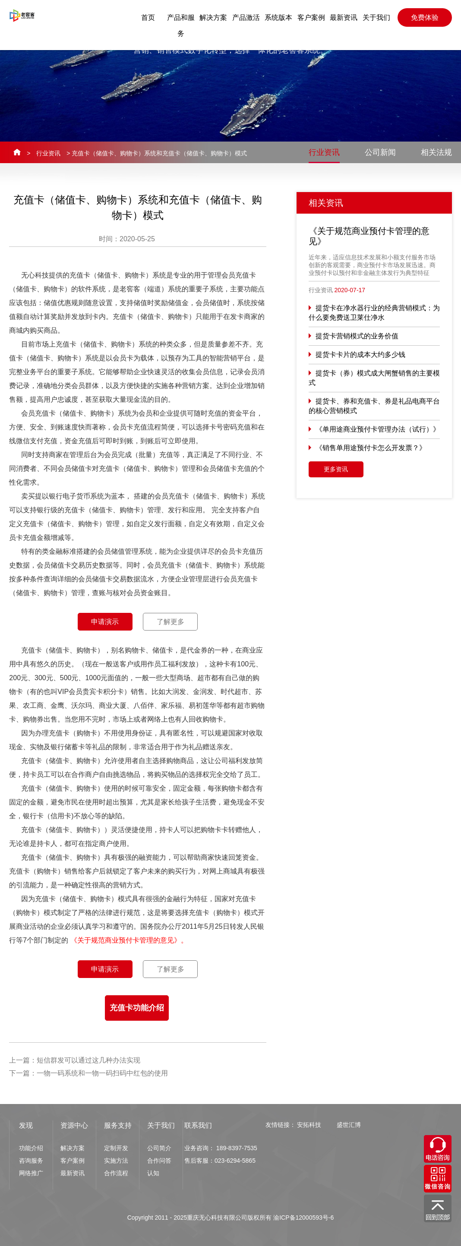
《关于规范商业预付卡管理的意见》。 (129, 940)
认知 (153, 1173)
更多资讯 (336, 469)
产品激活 (246, 17)
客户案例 (311, 17)
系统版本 (278, 17)
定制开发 (116, 1148)
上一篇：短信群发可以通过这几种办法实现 (74, 1060)
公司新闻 (380, 152)
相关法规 (436, 152)
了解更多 (170, 621)
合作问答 (159, 1160)
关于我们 (376, 17)
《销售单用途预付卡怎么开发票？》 (371, 447)
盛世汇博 (349, 1124)
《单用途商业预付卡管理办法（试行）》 (378, 429)
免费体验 (425, 17)
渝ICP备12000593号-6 (303, 1217)
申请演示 (105, 621)
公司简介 (159, 1148)
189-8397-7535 (236, 1148)
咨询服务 (31, 1160)
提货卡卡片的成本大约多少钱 (360, 354)
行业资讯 (48, 153)
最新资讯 (343, 17)
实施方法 (116, 1160)
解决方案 (213, 17)
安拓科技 (309, 1124)
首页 (148, 17)
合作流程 (116, 1173)
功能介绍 (31, 1148)
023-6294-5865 (235, 1160)
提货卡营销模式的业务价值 (357, 336)
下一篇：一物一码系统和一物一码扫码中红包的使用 (88, 1073)
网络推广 (31, 1173)
